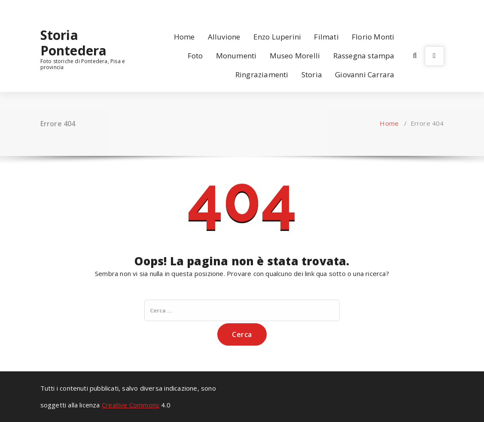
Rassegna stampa (364, 56)
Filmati (326, 37)
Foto (195, 56)
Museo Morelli (295, 56)
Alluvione (224, 37)
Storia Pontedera (73, 42)
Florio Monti (373, 37)
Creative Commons (130, 405)
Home (184, 37)
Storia (311, 74)
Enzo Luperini (277, 37)
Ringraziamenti (262, 74)
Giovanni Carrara (364, 74)
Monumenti (236, 56)
